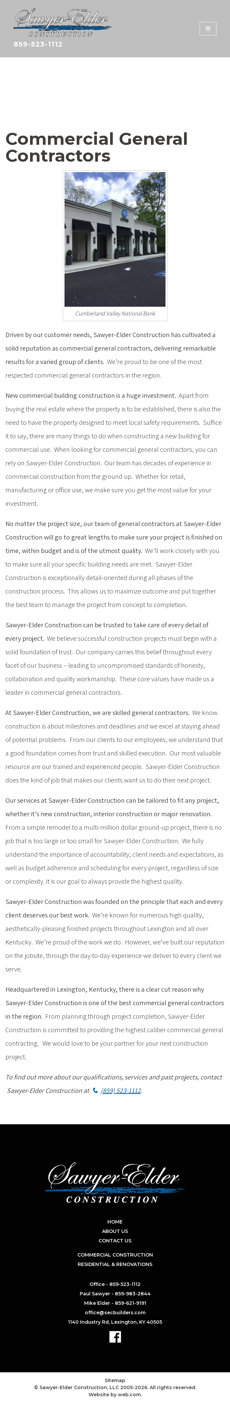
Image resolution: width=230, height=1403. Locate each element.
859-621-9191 (130, 1303)
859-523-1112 (38, 44)
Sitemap (115, 1380)
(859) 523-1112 (121, 1090)
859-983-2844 (133, 1294)
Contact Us (115, 1241)
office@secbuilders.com (115, 1313)
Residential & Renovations (115, 1264)
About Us (115, 1231)
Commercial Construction (115, 1255)
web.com (129, 1395)
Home (115, 1222)
